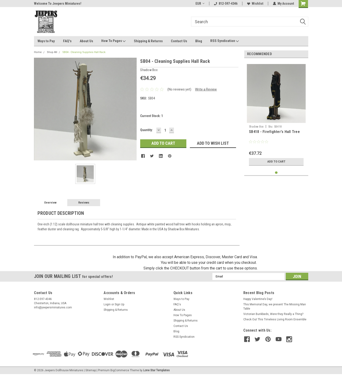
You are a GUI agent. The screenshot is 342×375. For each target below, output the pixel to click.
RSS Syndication (224, 41)
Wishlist (255, 3)
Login (107, 304)
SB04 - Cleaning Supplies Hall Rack (83, 52)
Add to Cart (276, 161)
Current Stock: (151, 116)
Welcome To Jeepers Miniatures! (57, 3)
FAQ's (67, 41)
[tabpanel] (276, 115)
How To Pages (113, 41)
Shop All (52, 52)
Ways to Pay (46, 41)
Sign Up (119, 304)
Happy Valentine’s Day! (257, 299)
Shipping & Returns (148, 41)
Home (38, 52)
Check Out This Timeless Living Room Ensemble (274, 319)
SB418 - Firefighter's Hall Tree (274, 131)
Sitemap (90, 370)
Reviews (83, 202)
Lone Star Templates (156, 370)
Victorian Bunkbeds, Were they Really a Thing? (273, 314)
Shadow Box (256, 126)
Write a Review (206, 89)
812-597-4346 (225, 3)
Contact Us (179, 41)
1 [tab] (276, 172)
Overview (50, 202)
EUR (199, 3)
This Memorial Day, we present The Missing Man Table (274, 306)
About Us (86, 41)
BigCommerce (119, 370)
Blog (198, 41)
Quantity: (146, 130)
